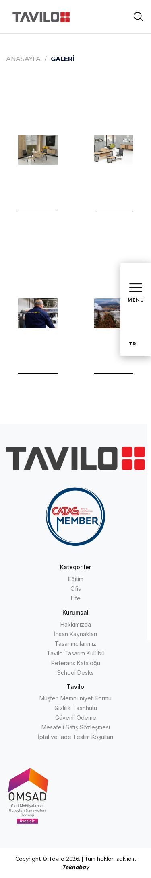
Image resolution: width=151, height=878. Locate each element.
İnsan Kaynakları (75, 634)
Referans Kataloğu (75, 663)
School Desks (75, 672)
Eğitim (75, 579)
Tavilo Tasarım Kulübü (76, 653)
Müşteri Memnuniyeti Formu (75, 698)
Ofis (75, 588)
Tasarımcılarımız (75, 643)
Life (76, 598)
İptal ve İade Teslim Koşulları (75, 736)
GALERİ (62, 59)
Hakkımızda (75, 624)
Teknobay (75, 867)
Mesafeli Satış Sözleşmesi (75, 727)
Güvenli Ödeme (75, 717)
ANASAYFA (23, 59)
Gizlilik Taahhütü (75, 707)
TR (132, 344)
